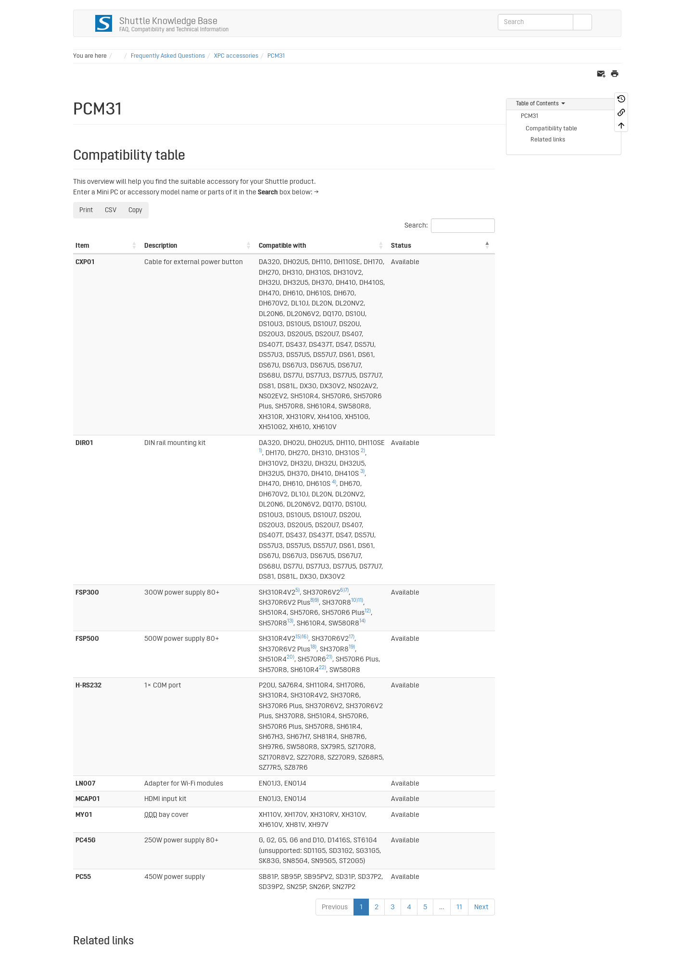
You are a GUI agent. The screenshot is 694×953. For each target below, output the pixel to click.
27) (76, 798)
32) (87, 808)
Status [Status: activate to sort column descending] (462, 245)
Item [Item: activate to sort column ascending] (82, 245)
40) (101, 829)
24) (96, 746)
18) (317, 441)
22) (273, 451)
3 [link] (393, 628)
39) (88, 829)
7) (251, 415)
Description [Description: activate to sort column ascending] (121, 245)
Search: (449, 225)
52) (184, 808)
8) (310, 415)
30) (112, 798)
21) (432, 441)
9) (314, 415)
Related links (547, 140)
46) (113, 860)
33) (99, 808)
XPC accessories (236, 56)
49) (148, 808)
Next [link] (481, 628)
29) (100, 798)
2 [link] (377, 628)
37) (76, 818)
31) (76, 808)
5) (202, 415)
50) (160, 808)
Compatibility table (551, 129)
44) (88, 860)
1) (292, 348)
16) (209, 441)
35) (123, 808)
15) (203, 441)
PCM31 (276, 56)
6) (246, 415)
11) (358, 415)
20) (393, 441)
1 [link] (361, 628)
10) (352, 415)
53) (196, 808)
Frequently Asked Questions (168, 56)
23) (97, 726)
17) (256, 441)
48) (76, 870)
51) (172, 808)
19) (355, 441)
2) (394, 348)
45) (100, 860)
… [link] (441, 628)
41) (76, 839)
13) (247, 425)
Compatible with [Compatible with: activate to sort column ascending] (187, 245)
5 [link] (425, 628)
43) (76, 860)
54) (208, 808)
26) (87, 777)
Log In (608, 895)
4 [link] (409, 628)
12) (209, 425)
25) (97, 767)
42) (76, 849)
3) (344, 358)
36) (136, 808)
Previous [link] (335, 628)
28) (88, 798)
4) (425, 358)
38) (76, 829)
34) (111, 808)
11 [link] (459, 628)
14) (319, 425)
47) (125, 860)
